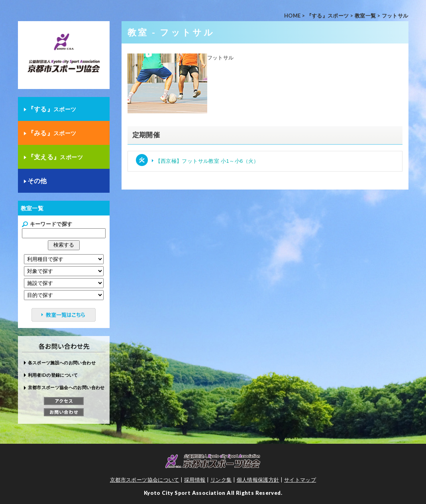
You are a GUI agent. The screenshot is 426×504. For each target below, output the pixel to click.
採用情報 (195, 479)
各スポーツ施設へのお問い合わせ (62, 362)
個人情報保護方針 (258, 479)
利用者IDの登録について (53, 375)
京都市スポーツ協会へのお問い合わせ (66, 387)
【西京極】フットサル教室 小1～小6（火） (207, 161)
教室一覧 (365, 15)
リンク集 (221, 479)
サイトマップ (300, 479)
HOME (292, 15)
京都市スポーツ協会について (144, 479)
